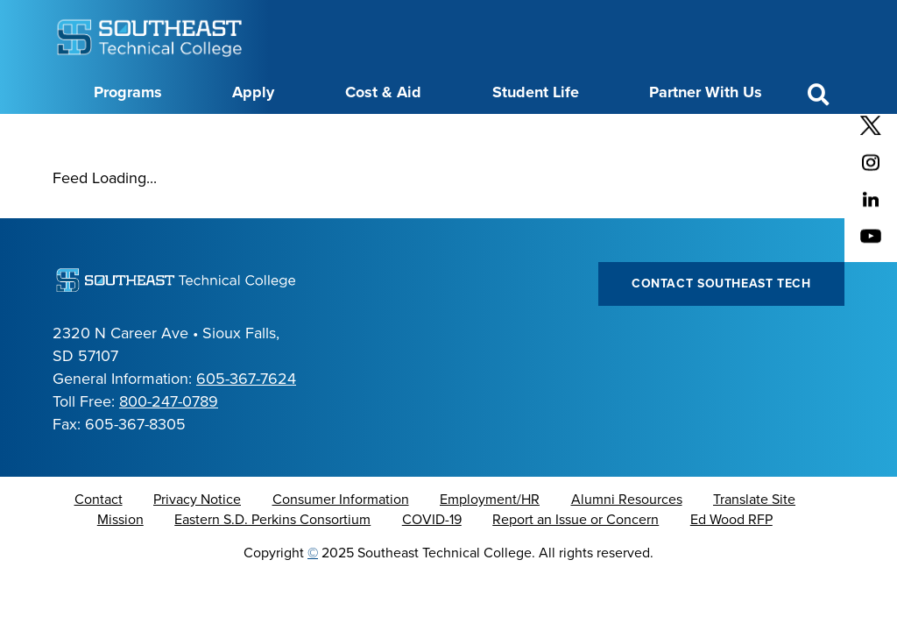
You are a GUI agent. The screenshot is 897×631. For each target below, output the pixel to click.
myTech (604, 134)
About (154, 134)
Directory (396, 134)
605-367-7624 (246, 422)
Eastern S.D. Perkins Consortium (272, 563)
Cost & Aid (383, 92)
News (458, 134)
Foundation (528, 134)
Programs (128, 92)
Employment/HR (490, 543)
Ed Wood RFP (731, 563)
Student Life (535, 92)
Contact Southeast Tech (721, 327)
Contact (98, 543)
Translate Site (754, 543)
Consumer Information (340, 543)
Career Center (234, 134)
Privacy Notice (197, 543)
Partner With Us (705, 92)
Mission (120, 563)
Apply (253, 92)
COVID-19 (432, 563)
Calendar (322, 134)
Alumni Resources (626, 543)
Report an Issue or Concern (575, 563)
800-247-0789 (168, 445)
